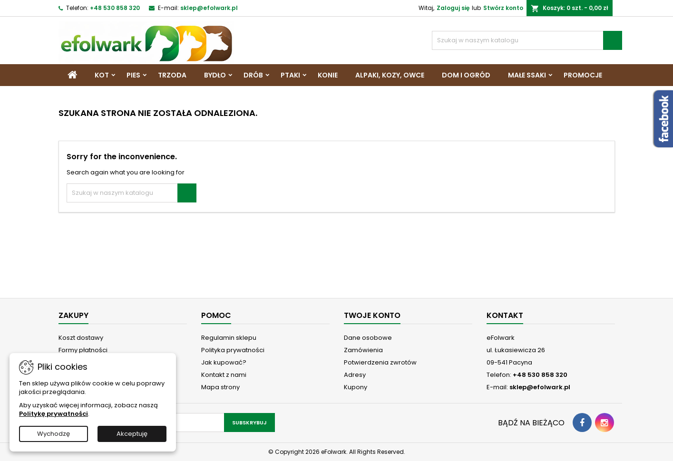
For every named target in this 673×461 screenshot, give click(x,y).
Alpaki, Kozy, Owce (389, 75)
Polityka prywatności (232, 350)
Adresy (355, 374)
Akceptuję (132, 433)
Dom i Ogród (466, 75)
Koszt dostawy (81, 337)
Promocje (583, 75)
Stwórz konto (503, 8)
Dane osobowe (368, 337)
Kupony (355, 387)
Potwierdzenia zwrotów (380, 362)
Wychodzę (53, 433)
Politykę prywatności (53, 413)
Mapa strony (220, 387)
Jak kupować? (223, 362)
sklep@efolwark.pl (209, 8)
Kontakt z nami (223, 374)
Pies (133, 75)
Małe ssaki (527, 75)
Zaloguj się (453, 8)
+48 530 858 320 (115, 8)
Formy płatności (83, 350)
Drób (253, 75)
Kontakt (505, 315)
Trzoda (172, 75)
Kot (102, 75)
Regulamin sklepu (228, 337)
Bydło (215, 75)
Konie (328, 75)
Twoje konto (372, 315)
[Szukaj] (527, 40)
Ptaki (290, 75)
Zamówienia (363, 350)
